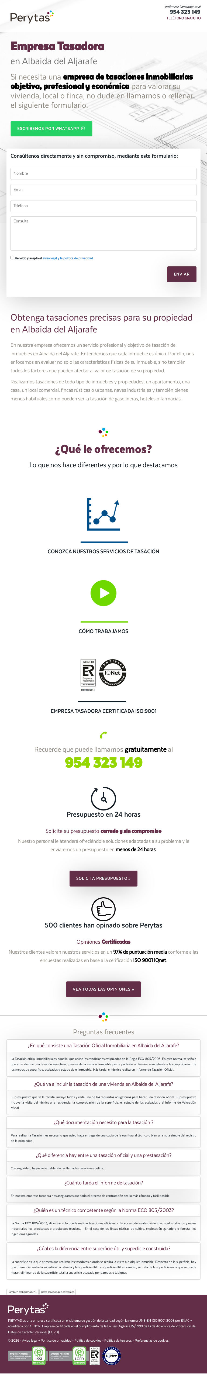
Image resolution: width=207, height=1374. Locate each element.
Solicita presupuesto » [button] (103, 879)
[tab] (103, 1046)
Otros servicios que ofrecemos (57, 1292)
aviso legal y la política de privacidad (68, 259)
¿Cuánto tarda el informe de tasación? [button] (103, 1183)
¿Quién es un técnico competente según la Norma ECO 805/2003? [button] (103, 1211)
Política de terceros (118, 1341)
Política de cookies (87, 1341)
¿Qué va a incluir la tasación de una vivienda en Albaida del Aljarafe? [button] (103, 1084)
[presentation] (39, 274)
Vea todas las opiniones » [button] (103, 989)
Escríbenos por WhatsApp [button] (51, 128)
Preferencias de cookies (152, 1341)
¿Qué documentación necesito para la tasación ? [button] (103, 1123)
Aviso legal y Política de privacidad (46, 1341)
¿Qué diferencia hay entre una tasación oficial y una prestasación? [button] (103, 1156)
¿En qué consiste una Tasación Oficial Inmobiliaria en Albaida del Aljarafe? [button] (103, 1046)
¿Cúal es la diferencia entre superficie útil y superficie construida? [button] (103, 1249)
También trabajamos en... (22, 1292)
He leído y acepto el (52, 258)
